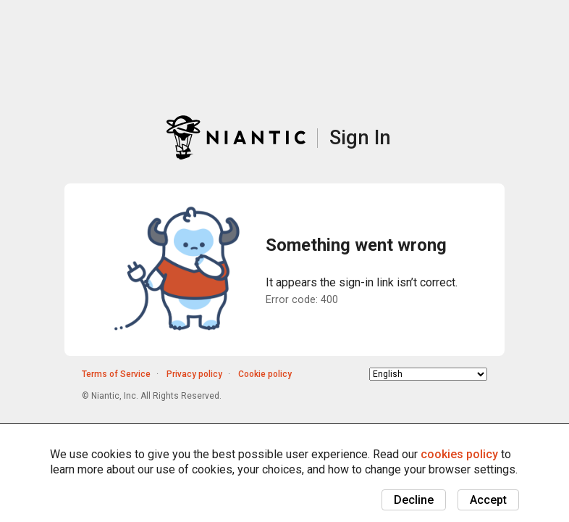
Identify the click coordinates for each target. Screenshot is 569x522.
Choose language (369, 373)
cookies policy (459, 454)
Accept (488, 500)
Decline (414, 500)
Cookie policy (265, 374)
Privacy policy (194, 374)
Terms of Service (116, 374)
